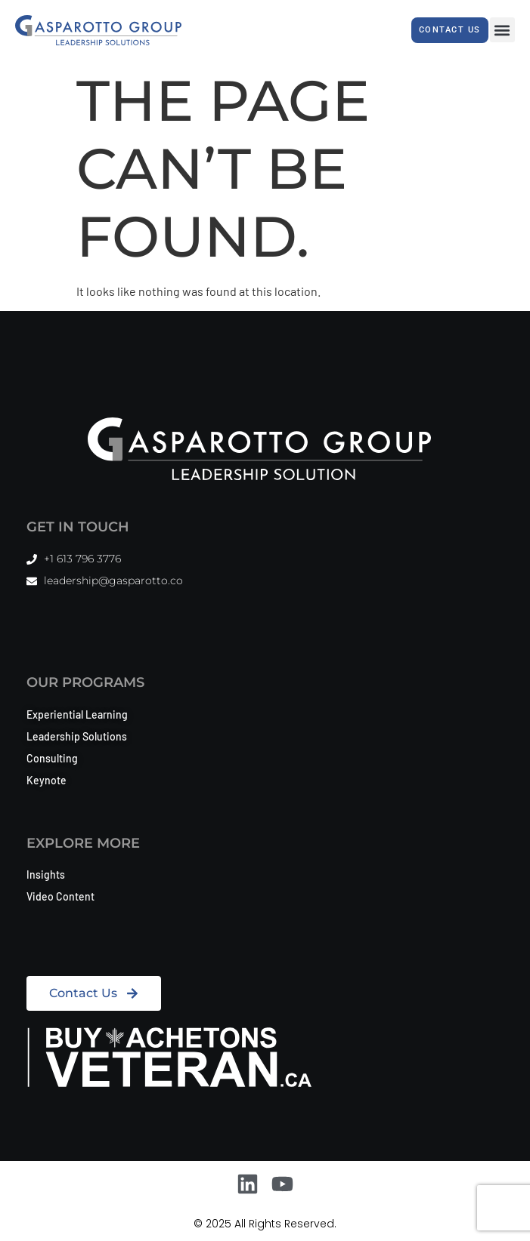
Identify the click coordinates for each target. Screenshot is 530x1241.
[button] (502, 29)
